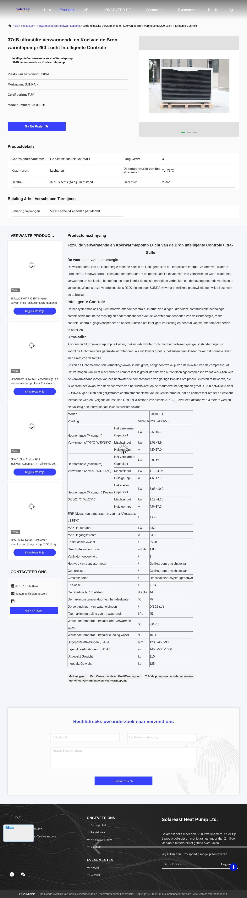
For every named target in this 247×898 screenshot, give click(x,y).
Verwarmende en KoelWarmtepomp (58, 25)
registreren (227, 864)
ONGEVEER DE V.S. (118, 12)
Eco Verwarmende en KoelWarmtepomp (115, 676)
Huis (47, 10)
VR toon (87, 12)
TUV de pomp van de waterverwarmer (169, 676)
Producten (67, 10)
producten (27, 25)
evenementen (189, 10)
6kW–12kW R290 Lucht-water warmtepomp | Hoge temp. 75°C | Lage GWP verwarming (34, 544)
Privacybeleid (27, 893)
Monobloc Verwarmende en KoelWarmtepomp (98, 680)
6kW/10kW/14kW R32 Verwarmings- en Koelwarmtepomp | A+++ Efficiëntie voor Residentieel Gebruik (35, 383)
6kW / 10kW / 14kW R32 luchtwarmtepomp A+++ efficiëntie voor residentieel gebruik (34, 464)
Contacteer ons (154, 12)
